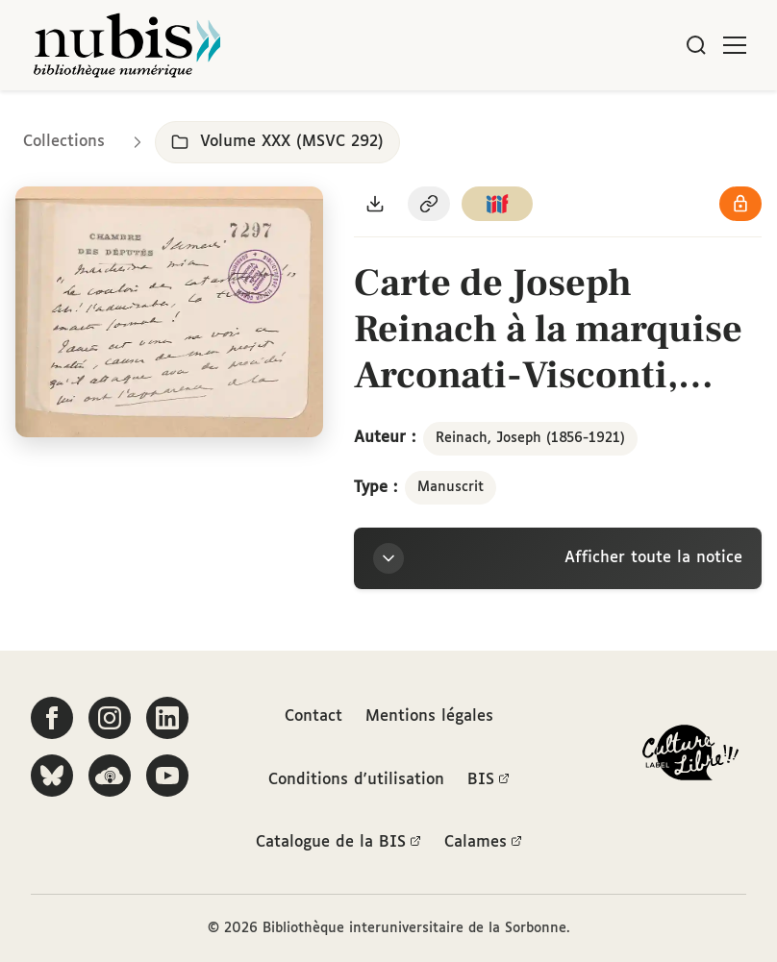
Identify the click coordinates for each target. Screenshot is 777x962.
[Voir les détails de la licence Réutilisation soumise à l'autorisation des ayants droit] (740, 203)
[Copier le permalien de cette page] (429, 203)
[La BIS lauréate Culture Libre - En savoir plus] (690, 757)
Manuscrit (450, 487)
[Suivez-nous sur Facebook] (52, 718)
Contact (313, 716)
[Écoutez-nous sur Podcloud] (109, 775)
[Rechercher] (696, 45)
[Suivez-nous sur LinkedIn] (167, 718)
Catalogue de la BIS (338, 842)
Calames (483, 842)
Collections (64, 142)
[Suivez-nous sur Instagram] (109, 718)
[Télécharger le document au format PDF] (375, 203)
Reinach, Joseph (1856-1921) (530, 438)
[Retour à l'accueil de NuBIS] (127, 45)
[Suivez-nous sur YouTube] (167, 775)
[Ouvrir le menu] (734, 45)
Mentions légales (429, 716)
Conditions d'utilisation (356, 780)
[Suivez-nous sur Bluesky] (52, 775)
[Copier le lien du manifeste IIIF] (497, 203)
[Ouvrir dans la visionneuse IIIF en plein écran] (169, 311)
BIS (488, 780)
